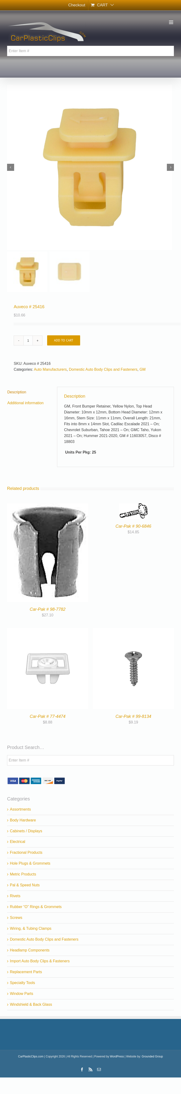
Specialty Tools (22, 983)
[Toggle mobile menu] (171, 22)
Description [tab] (16, 392)
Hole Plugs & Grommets (30, 863)
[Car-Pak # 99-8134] (133, 631)
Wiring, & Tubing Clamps (30, 928)
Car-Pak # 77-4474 (48, 716)
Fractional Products (26, 852)
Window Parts (21, 994)
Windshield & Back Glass (31, 1004)
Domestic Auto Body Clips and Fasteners (103, 369)
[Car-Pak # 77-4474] (47, 631)
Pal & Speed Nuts (25, 885)
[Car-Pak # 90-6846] (133, 506)
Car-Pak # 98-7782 (48, 609)
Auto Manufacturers (50, 369)
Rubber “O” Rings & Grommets (36, 907)
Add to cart (63, 340)
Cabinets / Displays (26, 831)
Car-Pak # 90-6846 (133, 526)
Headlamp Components (29, 950)
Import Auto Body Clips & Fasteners (40, 961)
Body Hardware (23, 820)
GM (143, 369)
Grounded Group (152, 1056)
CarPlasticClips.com (30, 1056)
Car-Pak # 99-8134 (133, 716)
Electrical (17, 842)
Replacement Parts (26, 972)
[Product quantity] (28, 340)
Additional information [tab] (25, 403)
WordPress (117, 1056)
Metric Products (23, 874)
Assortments (20, 809)
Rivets (15, 896)
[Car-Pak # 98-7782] (47, 506)
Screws (16, 918)
